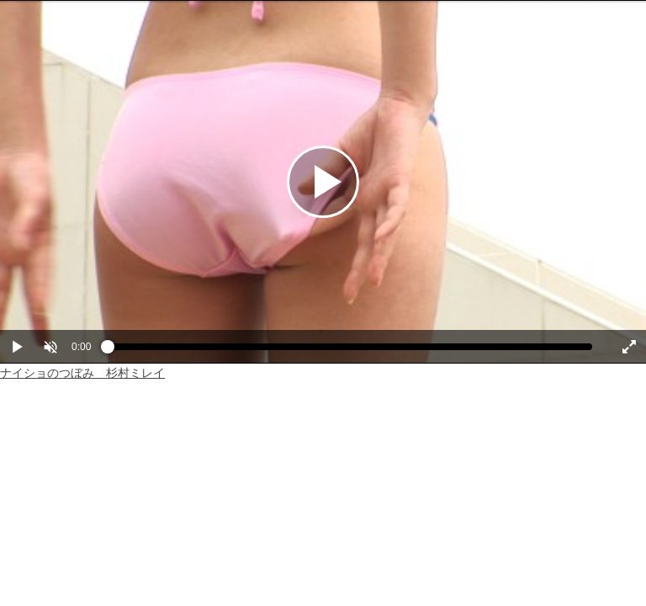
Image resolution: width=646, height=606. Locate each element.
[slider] (350, 351)
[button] (50, 347)
